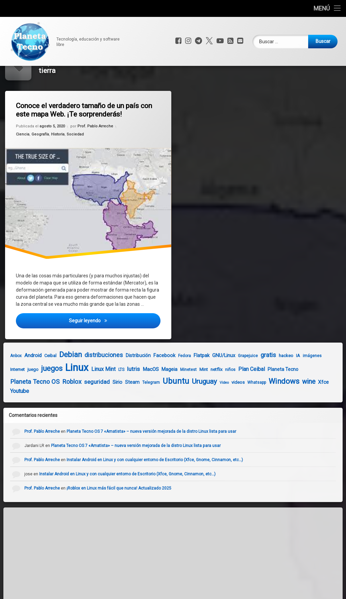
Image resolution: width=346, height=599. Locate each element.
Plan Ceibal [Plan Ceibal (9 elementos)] (238, 394)
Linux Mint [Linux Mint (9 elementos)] (90, 394)
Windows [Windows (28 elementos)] (270, 406)
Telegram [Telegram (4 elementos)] (138, 407)
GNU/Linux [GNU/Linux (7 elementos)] (210, 380)
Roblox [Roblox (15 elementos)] (58, 406)
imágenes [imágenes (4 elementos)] (299, 380)
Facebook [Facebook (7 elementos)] (151, 380)
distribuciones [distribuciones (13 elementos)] (90, 379)
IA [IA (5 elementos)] (285, 380)
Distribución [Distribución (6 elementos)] (125, 380)
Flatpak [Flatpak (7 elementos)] (188, 380)
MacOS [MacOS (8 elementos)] (137, 394)
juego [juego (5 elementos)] (19, 394)
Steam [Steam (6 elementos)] (119, 406)
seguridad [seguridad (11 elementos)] (84, 406)
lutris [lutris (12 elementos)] (120, 393)
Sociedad (75, 159)
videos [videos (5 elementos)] (224, 406)
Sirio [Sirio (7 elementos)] (104, 407)
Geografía (41, 161)
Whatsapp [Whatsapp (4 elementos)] (243, 407)
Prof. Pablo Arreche (96, 150)
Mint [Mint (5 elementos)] (190, 394)
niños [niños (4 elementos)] (217, 394)
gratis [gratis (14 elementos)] (255, 379)
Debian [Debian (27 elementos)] (57, 379)
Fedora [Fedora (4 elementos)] (171, 380)
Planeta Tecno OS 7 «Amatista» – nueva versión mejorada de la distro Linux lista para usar (165, 456)
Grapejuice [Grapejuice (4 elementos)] (235, 380)
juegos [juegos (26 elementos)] (38, 393)
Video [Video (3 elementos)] (211, 407)
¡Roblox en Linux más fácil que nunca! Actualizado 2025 (132, 512)
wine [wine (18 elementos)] (295, 406)
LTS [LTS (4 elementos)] (108, 394)
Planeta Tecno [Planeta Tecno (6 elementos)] (269, 394)
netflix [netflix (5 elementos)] (203, 394)
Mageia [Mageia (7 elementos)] (156, 394)
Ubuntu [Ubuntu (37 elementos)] (162, 405)
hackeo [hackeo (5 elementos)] (273, 380)
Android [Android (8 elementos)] (19, 380)
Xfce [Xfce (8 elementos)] (310, 407)
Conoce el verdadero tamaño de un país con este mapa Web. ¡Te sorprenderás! (86, 134)
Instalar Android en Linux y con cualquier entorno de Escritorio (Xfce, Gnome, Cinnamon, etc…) (168, 484)
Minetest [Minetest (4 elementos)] (175, 394)
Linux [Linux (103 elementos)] (63, 392)
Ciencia (25, 161)
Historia (58, 160)
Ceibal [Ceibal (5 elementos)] (37, 380)
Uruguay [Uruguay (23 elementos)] (191, 406)
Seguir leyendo (116, 350)
